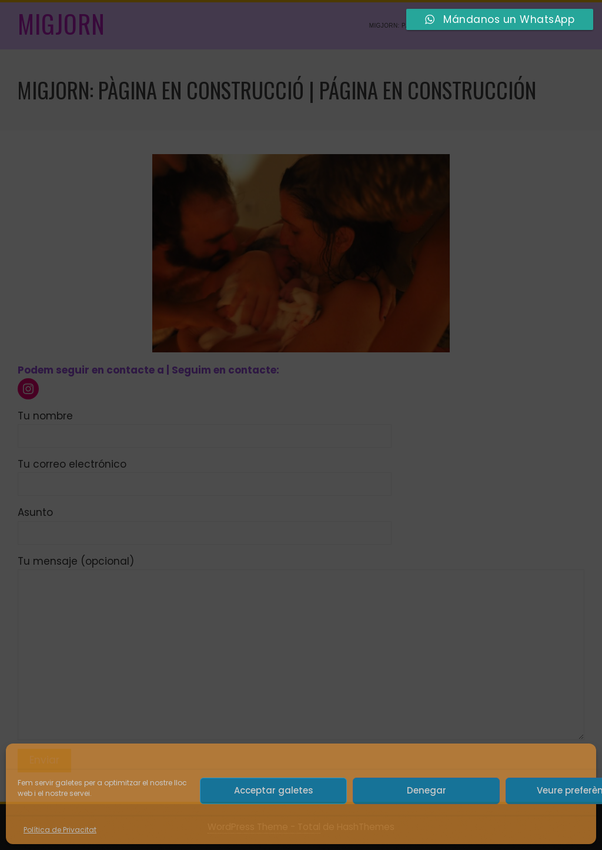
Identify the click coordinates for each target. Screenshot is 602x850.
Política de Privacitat (60, 830)
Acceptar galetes (273, 790)
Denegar (426, 790)
